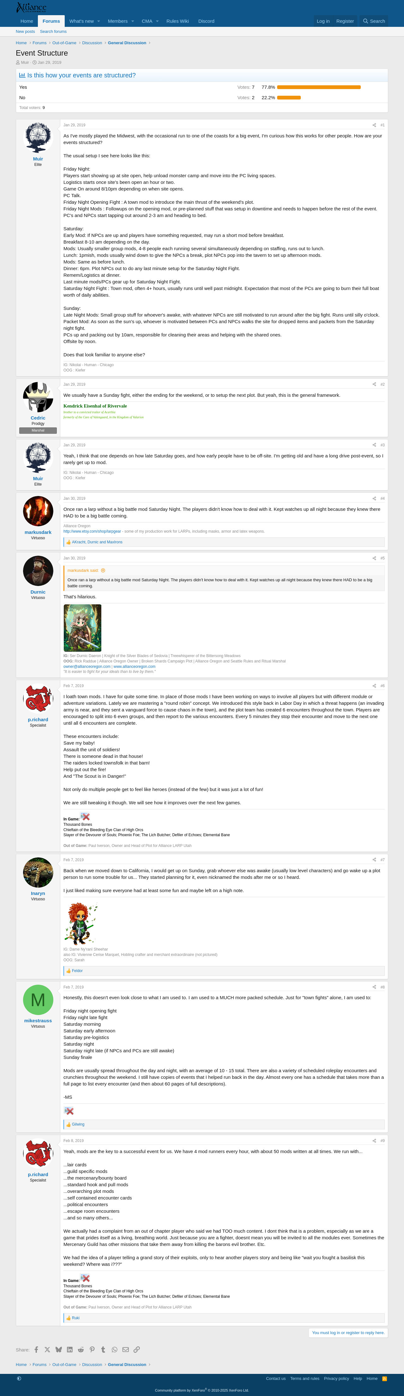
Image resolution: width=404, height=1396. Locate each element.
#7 (383, 860)
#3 (383, 445)
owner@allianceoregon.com (86, 666)
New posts (25, 31)
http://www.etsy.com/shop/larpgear (92, 531)
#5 (383, 558)
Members (118, 21)
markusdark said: (83, 570)
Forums (51, 21)
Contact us (276, 1378)
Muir (25, 62)
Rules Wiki (178, 21)
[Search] (373, 21)
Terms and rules (304, 1378)
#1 (383, 125)
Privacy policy (336, 1378)
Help (358, 1378)
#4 (383, 498)
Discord (206, 21)
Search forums (53, 31)
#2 (383, 384)
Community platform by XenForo (202, 1390)
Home (27, 21)
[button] (98, 21)
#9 (383, 1141)
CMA (147, 21)
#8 (383, 987)
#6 (383, 686)
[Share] (374, 125)
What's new (81, 21)
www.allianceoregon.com (135, 666)
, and (97, 542)
